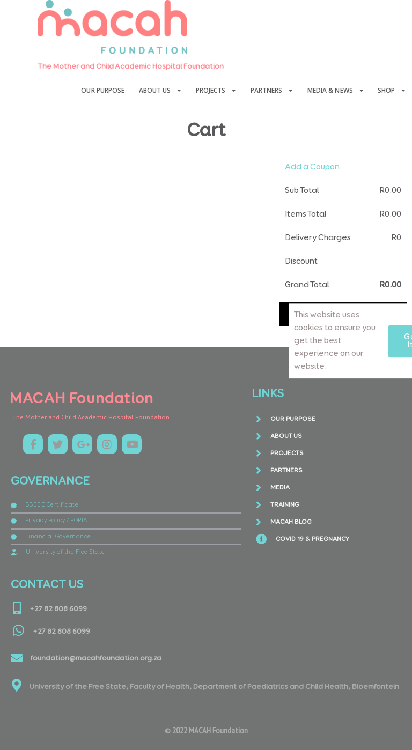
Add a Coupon (312, 167)
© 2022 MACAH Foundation (206, 730)
